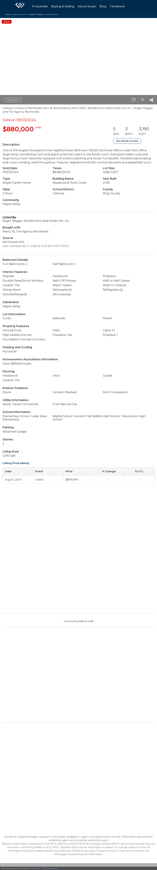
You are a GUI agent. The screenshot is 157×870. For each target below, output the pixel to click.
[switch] (133, 100)
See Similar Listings (127, 141)
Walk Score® (85, 621)
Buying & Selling (62, 6)
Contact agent (12, 100)
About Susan (87, 6)
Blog (103, 6)
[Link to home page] (20, 7)
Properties (40, 6)
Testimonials (119, 6)
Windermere (50, 868)
